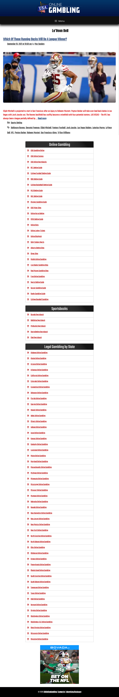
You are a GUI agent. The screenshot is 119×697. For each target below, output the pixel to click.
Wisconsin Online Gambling (40, 633)
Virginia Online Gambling (39, 610)
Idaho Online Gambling (38, 415)
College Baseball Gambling (39, 299)
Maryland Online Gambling (39, 461)
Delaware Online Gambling (39, 392)
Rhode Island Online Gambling (40, 570)
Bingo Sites (34, 253)
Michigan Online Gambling (39, 473)
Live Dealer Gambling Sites (39, 265)
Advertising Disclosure (73, 692)
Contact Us (61, 692)
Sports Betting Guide (37, 282)
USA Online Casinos (37, 156)
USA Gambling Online (37, 150)
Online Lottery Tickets (38, 230)
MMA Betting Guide (37, 219)
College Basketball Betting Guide (41, 185)
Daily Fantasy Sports (37, 242)
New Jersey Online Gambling (40, 519)
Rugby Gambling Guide (38, 293)
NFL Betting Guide (36, 167)
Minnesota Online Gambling (40, 478)
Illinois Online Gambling (38, 421)
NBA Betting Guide (36, 179)
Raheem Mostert (33, 133)
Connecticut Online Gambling (40, 387)
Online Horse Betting (37, 213)
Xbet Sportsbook (36, 337)
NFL (12, 133)
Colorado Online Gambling (39, 381)
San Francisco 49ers (49, 133)
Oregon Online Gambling (38, 559)
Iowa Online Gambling (38, 433)
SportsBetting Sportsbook (39, 331)
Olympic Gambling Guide (39, 202)
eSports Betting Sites (37, 248)
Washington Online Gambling (40, 616)
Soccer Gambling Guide (38, 288)
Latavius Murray (98, 128)
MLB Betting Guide (37, 190)
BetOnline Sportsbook (38, 320)
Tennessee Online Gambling (40, 587)
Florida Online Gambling (38, 398)
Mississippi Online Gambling (40, 484)
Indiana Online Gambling (38, 427)
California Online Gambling (39, 375)
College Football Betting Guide (41, 173)
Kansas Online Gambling (38, 438)
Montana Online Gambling (39, 496)
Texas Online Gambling (38, 593)
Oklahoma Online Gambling (39, 553)
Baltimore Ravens (18, 128)
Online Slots (35, 225)
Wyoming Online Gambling (39, 639)
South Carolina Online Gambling (41, 576)
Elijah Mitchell (45, 128)
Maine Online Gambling (38, 455)
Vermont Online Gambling (39, 604)
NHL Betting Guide (36, 196)
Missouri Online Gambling (39, 490)
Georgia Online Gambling (39, 404)
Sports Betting (16, 123)
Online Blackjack (36, 236)
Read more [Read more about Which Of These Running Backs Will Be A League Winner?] (42, 118)
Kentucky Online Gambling (39, 444)
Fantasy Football (58, 128)
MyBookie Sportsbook (38, 326)
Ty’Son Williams (64, 133)
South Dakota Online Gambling (40, 582)
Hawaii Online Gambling (38, 410)
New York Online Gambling (39, 530)
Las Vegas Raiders (84, 128)
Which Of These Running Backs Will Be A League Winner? (35, 39)
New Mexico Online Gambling (40, 524)
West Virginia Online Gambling (41, 627)
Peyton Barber (20, 133)
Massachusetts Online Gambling (41, 467)
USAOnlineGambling (50, 692)
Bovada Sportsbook (37, 314)
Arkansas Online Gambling (39, 370)
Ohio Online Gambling (38, 547)
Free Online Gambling (38, 276)
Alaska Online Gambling (38, 358)
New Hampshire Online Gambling (41, 513)
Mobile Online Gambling (38, 259)
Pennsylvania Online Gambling (41, 564)
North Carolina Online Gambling (41, 536)
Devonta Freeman (33, 128)
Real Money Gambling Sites (39, 270)
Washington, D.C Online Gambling (41, 622)
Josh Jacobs (71, 128)
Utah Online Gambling (38, 599)
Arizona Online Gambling (39, 364)
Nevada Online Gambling (38, 507)
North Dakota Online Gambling (40, 541)
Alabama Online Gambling (39, 352)
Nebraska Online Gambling (39, 501)
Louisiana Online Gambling (39, 450)
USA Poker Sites (36, 207)
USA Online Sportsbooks (39, 162)
